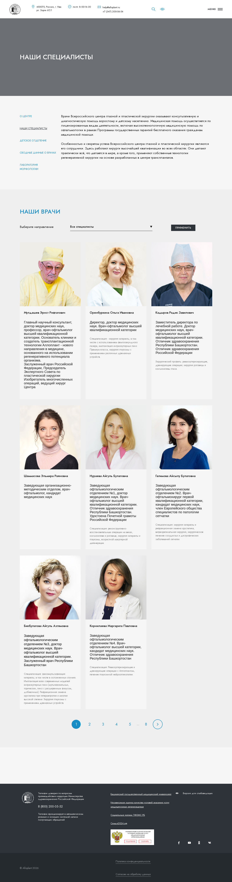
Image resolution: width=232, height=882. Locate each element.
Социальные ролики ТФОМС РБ (128, 815)
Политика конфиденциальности (133, 861)
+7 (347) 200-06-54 (113, 11)
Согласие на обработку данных (133, 874)
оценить (145, 841)
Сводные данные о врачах (38, 152)
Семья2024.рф (119, 823)
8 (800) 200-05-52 (50, 806)
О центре (26, 116)
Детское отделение (33, 140)
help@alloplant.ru (111, 7)
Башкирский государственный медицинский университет (141, 794)
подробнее (130, 841)
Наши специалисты (33, 128)
